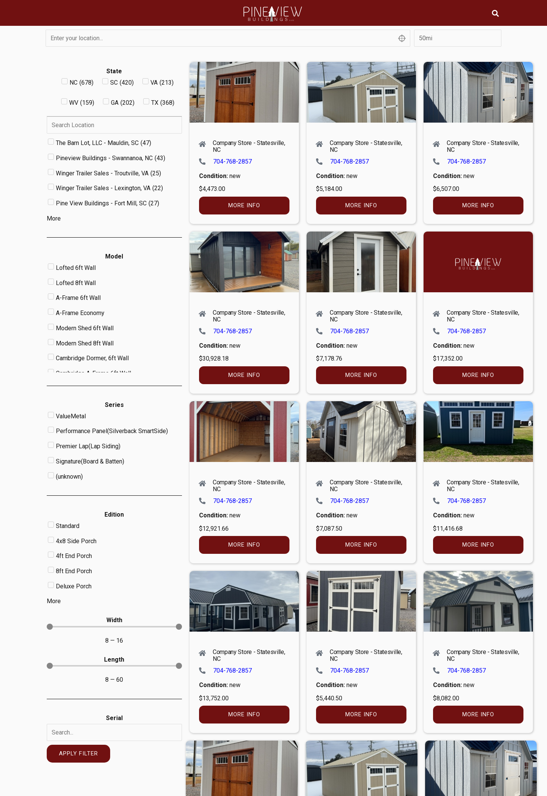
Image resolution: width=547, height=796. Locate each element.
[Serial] (114, 732)
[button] (495, 13)
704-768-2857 (232, 161)
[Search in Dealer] (114, 125)
